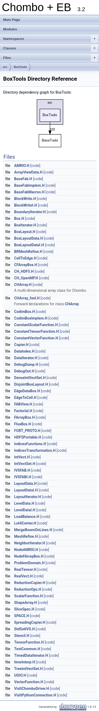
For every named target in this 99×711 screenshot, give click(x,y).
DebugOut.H (24, 371)
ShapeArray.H (25, 602)
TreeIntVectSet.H (28, 669)
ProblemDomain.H (29, 563)
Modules (10, 29)
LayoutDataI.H (26, 490)
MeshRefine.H (26, 536)
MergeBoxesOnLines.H (33, 530)
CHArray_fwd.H (27, 298)
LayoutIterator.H (27, 497)
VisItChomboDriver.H (31, 688)
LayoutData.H (25, 483)
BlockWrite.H (25, 199)
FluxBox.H (22, 424)
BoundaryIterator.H (30, 212)
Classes (50, 48)
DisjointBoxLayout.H (31, 384)
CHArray (72, 304)
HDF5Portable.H (27, 437)
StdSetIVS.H (24, 629)
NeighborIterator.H (29, 543)
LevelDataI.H (24, 510)
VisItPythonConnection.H (35, 695)
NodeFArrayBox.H (29, 556)
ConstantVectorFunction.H (36, 338)
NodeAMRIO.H (26, 550)
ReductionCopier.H (29, 583)
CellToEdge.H (25, 258)
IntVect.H (22, 457)
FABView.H (23, 404)
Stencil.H (21, 635)
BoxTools (20, 67)
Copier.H (21, 345)
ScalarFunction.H (28, 596)
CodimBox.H (24, 311)
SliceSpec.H (24, 609)
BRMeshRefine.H (28, 251)
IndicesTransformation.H (35, 450)
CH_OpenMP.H (26, 278)
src (5, 67)
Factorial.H (23, 411)
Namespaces (50, 39)
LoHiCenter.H (25, 523)
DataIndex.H (24, 351)
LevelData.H (24, 503)
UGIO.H (20, 675)
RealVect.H (23, 576)
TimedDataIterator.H (31, 655)
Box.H (19, 218)
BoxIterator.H (25, 225)
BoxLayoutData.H (28, 238)
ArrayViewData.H (28, 172)
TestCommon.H (27, 649)
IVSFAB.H (22, 470)
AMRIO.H (22, 165)
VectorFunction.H (28, 682)
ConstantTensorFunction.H (36, 331)
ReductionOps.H (27, 589)
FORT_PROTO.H (27, 431)
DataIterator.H (25, 358)
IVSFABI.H (22, 477)
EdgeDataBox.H (27, 391)
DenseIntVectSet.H (30, 378)
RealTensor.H (25, 569)
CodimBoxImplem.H (31, 318)
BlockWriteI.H (25, 205)
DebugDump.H (26, 364)
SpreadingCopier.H (29, 622)
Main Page (11, 20)
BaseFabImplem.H (29, 185)
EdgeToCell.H (25, 397)
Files (50, 58)
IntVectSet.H (24, 464)
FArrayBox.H (24, 417)
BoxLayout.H (24, 232)
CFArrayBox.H (25, 265)
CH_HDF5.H (24, 271)
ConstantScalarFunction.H (36, 325)
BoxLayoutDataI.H (29, 245)
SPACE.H (21, 616)
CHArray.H (23, 284)
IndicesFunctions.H (30, 444)
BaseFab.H (23, 179)
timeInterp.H (24, 662)
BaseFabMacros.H (29, 192)
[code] (35, 165)
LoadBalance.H (26, 516)
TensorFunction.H (29, 642)
